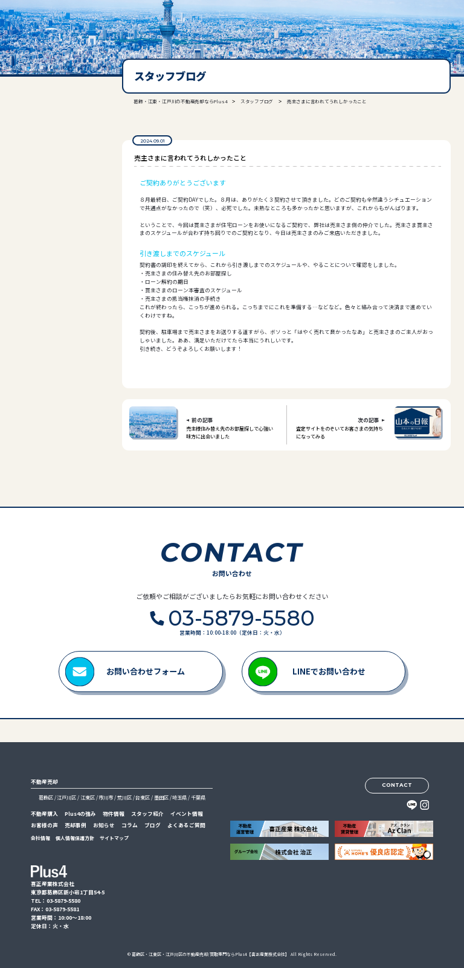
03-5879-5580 (51, 180)
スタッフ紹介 (147, 814)
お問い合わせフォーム (145, 671)
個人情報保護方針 (75, 838)
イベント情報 (186, 814)
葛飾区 (46, 797)
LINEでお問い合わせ (329, 671)
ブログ (152, 825)
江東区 (87, 797)
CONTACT (397, 785)
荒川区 (124, 797)
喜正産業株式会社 (47, 25)
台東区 (142, 797)
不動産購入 (44, 814)
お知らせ (104, 825)
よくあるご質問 (186, 825)
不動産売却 (44, 782)
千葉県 (198, 797)
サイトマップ (114, 838)
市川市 (105, 797)
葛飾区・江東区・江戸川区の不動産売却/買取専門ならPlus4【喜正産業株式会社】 (210, 954)
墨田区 (161, 797)
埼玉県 (179, 797)
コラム (129, 825)
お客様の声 (44, 825)
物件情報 (113, 814)
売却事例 (75, 825)
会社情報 (40, 838)
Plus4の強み (80, 814)
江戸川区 (66, 797)
